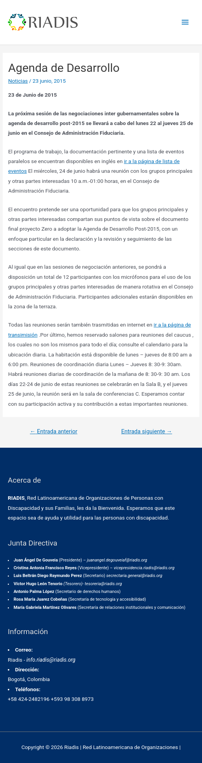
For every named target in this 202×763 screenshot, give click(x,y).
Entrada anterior (53, 431)
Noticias (18, 81)
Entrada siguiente (146, 431)
